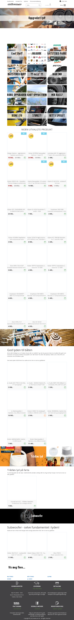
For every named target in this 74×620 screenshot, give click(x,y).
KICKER (9, 579)
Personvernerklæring (35, 1)
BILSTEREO (10, 576)
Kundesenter (10, 1)
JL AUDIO (29, 579)
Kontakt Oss (19, 1)
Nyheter (26, 1)
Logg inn (64, 1)
